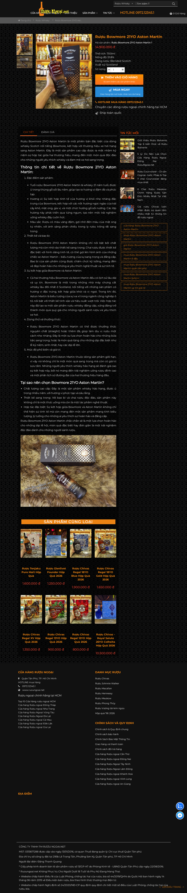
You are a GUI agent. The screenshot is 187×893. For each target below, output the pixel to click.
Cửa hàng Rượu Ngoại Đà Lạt (34, 716)
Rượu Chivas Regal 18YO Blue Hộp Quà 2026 (80, 574)
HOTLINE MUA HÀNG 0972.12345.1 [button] (119, 102)
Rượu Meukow (103, 698)
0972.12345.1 (28, 686)
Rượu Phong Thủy (105, 703)
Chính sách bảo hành (107, 734)
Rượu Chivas (102, 678)
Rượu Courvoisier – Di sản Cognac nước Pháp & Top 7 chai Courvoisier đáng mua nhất (152, 177)
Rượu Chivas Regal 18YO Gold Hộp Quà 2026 (105, 574)
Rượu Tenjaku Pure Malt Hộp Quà (31, 572)
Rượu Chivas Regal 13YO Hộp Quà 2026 (56, 638)
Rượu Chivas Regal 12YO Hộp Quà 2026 (80, 638)
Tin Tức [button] (109, 13)
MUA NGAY (120, 91)
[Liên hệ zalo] (180, 806)
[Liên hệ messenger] (180, 815)
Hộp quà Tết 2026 (105, 713)
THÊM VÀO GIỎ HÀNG (119, 79)
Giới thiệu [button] (71, 13)
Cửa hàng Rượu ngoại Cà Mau (35, 719)
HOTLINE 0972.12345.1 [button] (137, 13)
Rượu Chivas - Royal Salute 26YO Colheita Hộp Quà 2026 (105, 640)
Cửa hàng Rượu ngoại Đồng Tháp (37, 705)
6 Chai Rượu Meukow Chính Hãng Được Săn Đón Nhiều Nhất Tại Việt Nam (152, 194)
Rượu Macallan (103, 688)
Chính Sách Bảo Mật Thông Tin (112, 739)
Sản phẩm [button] (90, 13)
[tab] (28, 132)
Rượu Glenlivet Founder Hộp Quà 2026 (56, 572)
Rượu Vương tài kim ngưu (109, 708)
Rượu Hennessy (104, 693)
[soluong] (116, 69)
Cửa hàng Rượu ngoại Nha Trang (36, 708)
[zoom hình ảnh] (87, 105)
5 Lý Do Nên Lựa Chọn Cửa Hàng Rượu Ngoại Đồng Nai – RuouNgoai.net (152, 159)
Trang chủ (24, 20)
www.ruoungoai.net (33, 690)
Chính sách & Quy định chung (111, 729)
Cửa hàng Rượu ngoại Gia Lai (34, 727)
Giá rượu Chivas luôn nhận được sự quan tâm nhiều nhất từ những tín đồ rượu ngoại (152, 212)
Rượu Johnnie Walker (107, 683)
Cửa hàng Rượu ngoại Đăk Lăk (35, 723)
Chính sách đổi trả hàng (108, 749)
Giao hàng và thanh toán (109, 744)
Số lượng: (100, 69)
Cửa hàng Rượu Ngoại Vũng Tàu (36, 712)
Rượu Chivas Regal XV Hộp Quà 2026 (31, 638)
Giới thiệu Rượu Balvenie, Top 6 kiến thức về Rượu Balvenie (152, 144)
